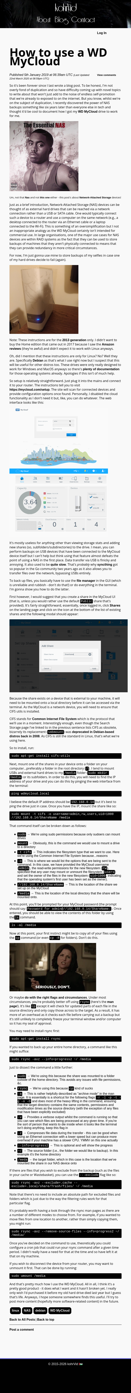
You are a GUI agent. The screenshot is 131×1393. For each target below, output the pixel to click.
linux (15, 1331)
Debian (38, 360)
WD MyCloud (88, 111)
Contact (83, 20)
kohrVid (65, 8)
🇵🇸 (81, 1364)
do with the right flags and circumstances (56, 1006)
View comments (106, 75)
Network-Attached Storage (95, 197)
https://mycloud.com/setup (29, 389)
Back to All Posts (22, 1340)
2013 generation (74, 340)
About (43, 20)
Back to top (45, 1340)
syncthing (104, 564)
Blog (61, 20)
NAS (27, 1331)
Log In (102, 33)
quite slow (58, 564)
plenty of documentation (101, 369)
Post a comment (21, 1350)
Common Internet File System (54, 719)
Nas (27, 197)
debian (40, 1331)
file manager (86, 580)
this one (45, 197)
